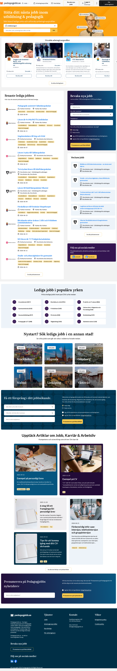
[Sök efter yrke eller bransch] (27, 407)
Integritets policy (100, 619)
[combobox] (30, 28)
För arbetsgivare (49, 633)
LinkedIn (76, 257)
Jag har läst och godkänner (86, 139)
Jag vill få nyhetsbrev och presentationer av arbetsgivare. (90, 136)
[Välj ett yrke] (90, 107)
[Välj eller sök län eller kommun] (27, 413)
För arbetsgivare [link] (107, 3)
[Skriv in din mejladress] (29, 595)
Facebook (90, 257)
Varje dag (75, 130)
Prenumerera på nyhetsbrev (72, 595)
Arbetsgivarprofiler (42, 3)
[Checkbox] (71, 139)
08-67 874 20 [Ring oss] (73, 625)
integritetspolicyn (86, 590)
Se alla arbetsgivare (57, 83)
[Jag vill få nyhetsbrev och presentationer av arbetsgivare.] (71, 136)
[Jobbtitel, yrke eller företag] (27, 30)
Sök (54, 30)
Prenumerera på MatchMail (81, 145)
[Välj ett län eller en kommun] (90, 114)
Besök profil (19, 76)
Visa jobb (28, 71)
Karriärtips (57, 3)
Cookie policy (99, 624)
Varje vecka (76, 132)
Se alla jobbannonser (33, 274)
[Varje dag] (71, 130)
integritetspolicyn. (94, 139)
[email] (91, 122)
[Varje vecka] (71, 132)
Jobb (45, 619)
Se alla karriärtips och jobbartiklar (58, 569)
